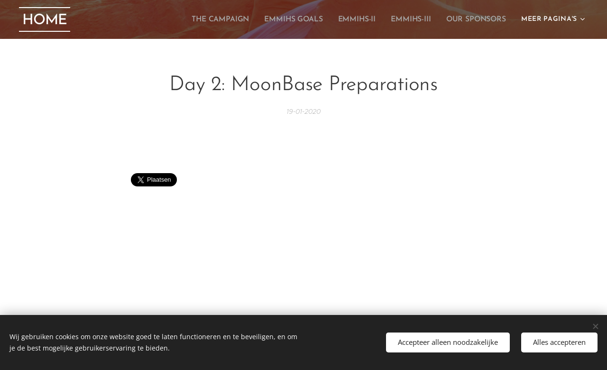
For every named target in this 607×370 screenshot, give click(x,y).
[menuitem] (231, 19)
